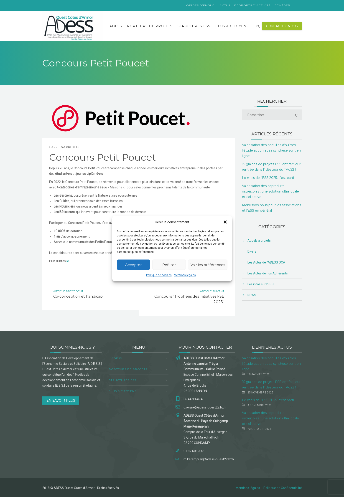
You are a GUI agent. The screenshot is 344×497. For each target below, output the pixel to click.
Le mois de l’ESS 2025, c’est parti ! (269, 178)
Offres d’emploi (201, 5)
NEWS (251, 295)
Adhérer (282, 5)
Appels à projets (65, 147)
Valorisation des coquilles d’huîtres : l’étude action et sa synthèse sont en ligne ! (271, 150)
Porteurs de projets (150, 26)
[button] (225, 222)
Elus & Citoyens (232, 26)
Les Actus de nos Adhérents (267, 273)
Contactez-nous (282, 26)
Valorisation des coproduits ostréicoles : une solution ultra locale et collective (270, 191)
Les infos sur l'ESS (260, 284)
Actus (225, 5)
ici (67, 261)
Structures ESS (194, 26)
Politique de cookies (159, 275)
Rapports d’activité (252, 5)
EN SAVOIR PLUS (60, 400)
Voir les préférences (208, 264)
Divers (251, 251)
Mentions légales (185, 275)
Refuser (169, 264)
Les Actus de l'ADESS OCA (266, 262)
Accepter (133, 264)
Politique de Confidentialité (282, 488)
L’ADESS (114, 26)
